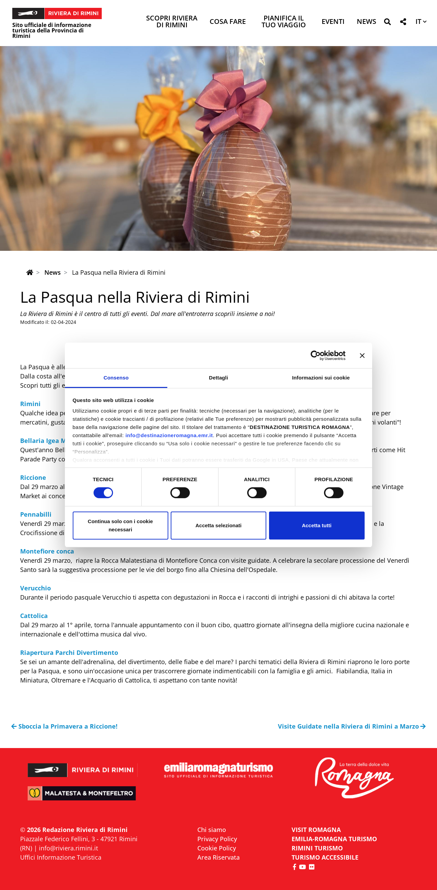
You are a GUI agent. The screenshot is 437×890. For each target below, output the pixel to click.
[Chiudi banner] (362, 355)
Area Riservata (218, 857)
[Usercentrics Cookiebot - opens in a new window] (316, 355)
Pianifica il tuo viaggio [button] (284, 22)
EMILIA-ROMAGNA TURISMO (334, 839)
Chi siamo (211, 830)
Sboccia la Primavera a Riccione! (64, 726)
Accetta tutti (317, 525)
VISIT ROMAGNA (316, 830)
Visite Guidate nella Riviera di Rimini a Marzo (352, 726)
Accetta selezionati (218, 525)
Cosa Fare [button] (228, 22)
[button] (387, 23)
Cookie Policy (216, 848)
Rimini (30, 404)
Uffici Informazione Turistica (60, 857)
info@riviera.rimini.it (68, 848)
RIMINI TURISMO (317, 848)
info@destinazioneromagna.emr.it (169, 435)
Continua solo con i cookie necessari (120, 525)
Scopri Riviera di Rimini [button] (171, 22)
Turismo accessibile (325, 857)
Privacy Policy (217, 839)
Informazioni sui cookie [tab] (321, 378)
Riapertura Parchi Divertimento (69, 652)
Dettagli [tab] (218, 378)
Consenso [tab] (115, 378)
